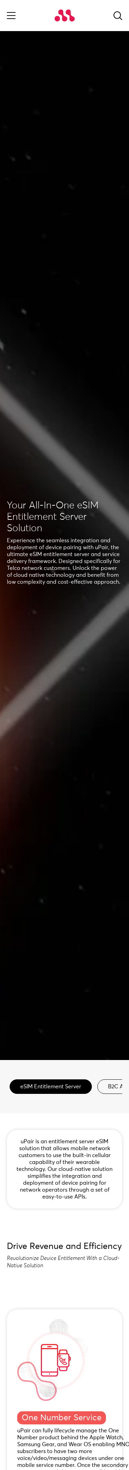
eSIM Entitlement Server (50, 1086)
